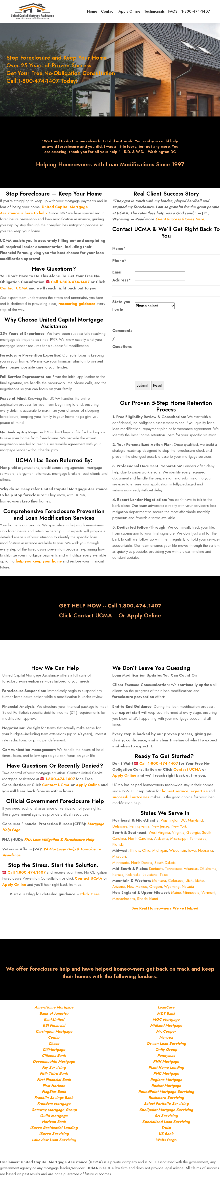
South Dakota (165, 862)
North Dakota (141, 862)
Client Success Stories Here (179, 219)
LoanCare (166, 1007)
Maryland (195, 820)
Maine (176, 892)
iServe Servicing (54, 1133)
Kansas (117, 874)
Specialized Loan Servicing (166, 1121)
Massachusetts (123, 898)
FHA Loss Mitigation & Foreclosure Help (59, 839)
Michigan (159, 850)
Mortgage (64, 1007)
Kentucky (156, 868)
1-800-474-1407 (196, 11)
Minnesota (120, 862)
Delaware (119, 826)
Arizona (118, 886)
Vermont (208, 892)
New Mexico (137, 886)
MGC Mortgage (166, 1019)
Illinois (135, 850)
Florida (118, 844)
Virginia (178, 832)
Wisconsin (177, 850)
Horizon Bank (54, 1121)
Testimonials (156, 11)
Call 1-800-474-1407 (70, 282)
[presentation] (168, 372)
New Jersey (160, 826)
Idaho (199, 880)
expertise (199, 791)
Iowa (192, 850)
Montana (159, 880)
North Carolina (140, 838)
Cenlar (54, 1037)
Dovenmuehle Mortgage (54, 1061)
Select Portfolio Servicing (166, 1103)
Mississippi (178, 838)
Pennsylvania (139, 826)
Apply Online (132, 11)
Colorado (175, 880)
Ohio (146, 850)
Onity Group (166, 1049)
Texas (164, 874)
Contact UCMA (14, 288)
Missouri (119, 856)
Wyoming (172, 886)
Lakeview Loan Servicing (54, 1139)
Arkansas (191, 868)
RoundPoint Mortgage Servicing (166, 1091)
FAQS (174, 11)
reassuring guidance (76, 303)
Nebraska (205, 850)
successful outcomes (131, 797)
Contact (111, 11)
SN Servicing (166, 1115)
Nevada (188, 886)
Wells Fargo (166, 1139)
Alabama (161, 838)
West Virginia (159, 832)
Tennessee (198, 838)
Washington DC (173, 820)
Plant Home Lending (166, 1067)
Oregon (155, 886)
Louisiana (150, 874)
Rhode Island (147, 898)
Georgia (193, 832)
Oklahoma (208, 868)
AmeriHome (44, 1007)
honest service (175, 791)
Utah (189, 880)
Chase (53, 1043)
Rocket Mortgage (166, 1085)
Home (96, 11)
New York (179, 826)
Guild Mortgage (54, 1115)
